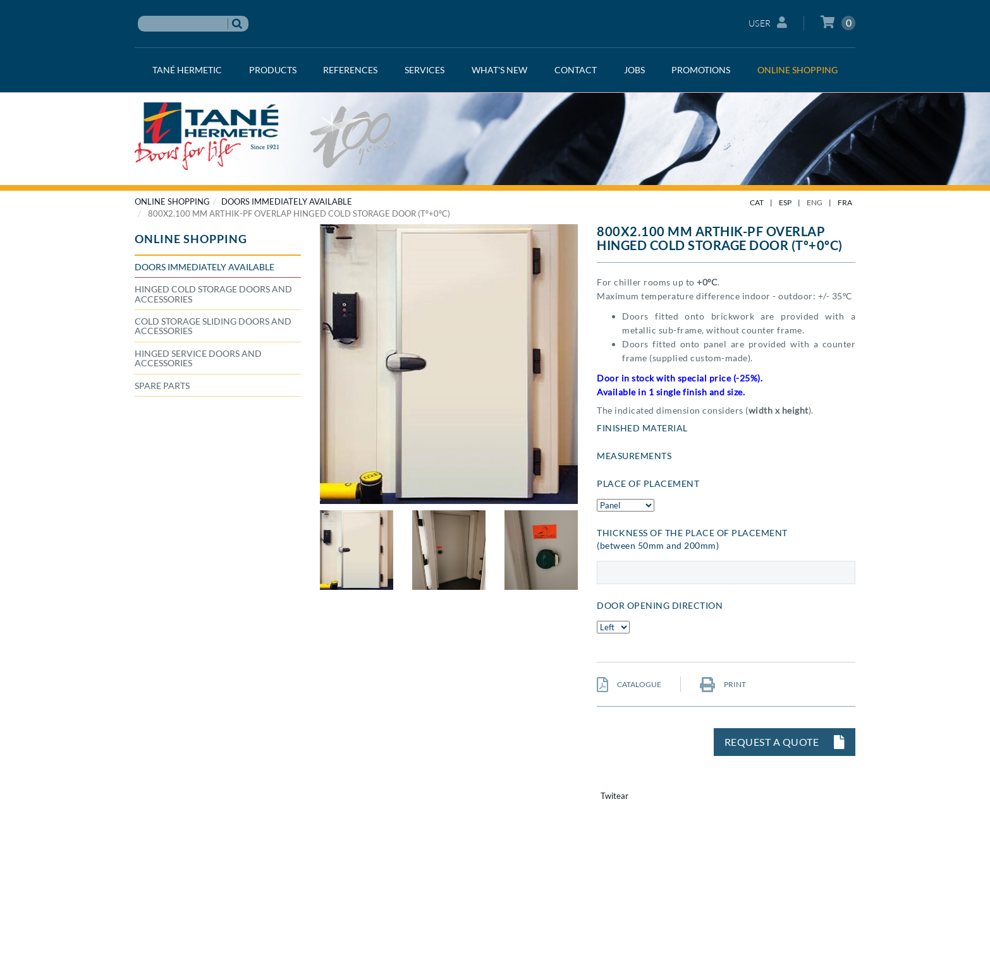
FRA (845, 202)
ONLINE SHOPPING (172, 201)
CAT (757, 202)
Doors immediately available (286, 201)
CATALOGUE (629, 684)
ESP (785, 202)
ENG (814, 202)
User (768, 22)
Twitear (614, 796)
